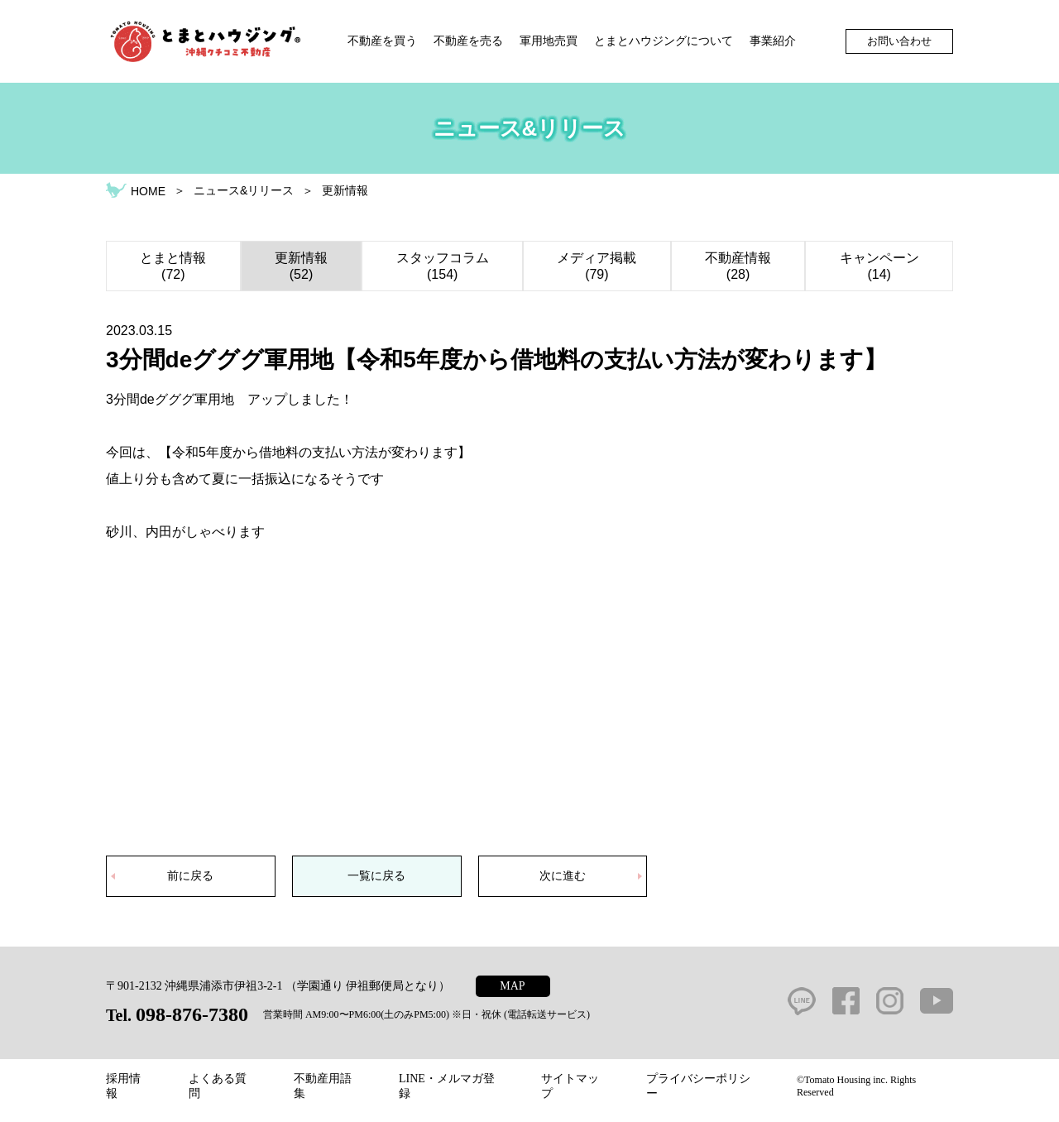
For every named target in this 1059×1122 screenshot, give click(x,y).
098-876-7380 (192, 1014)
